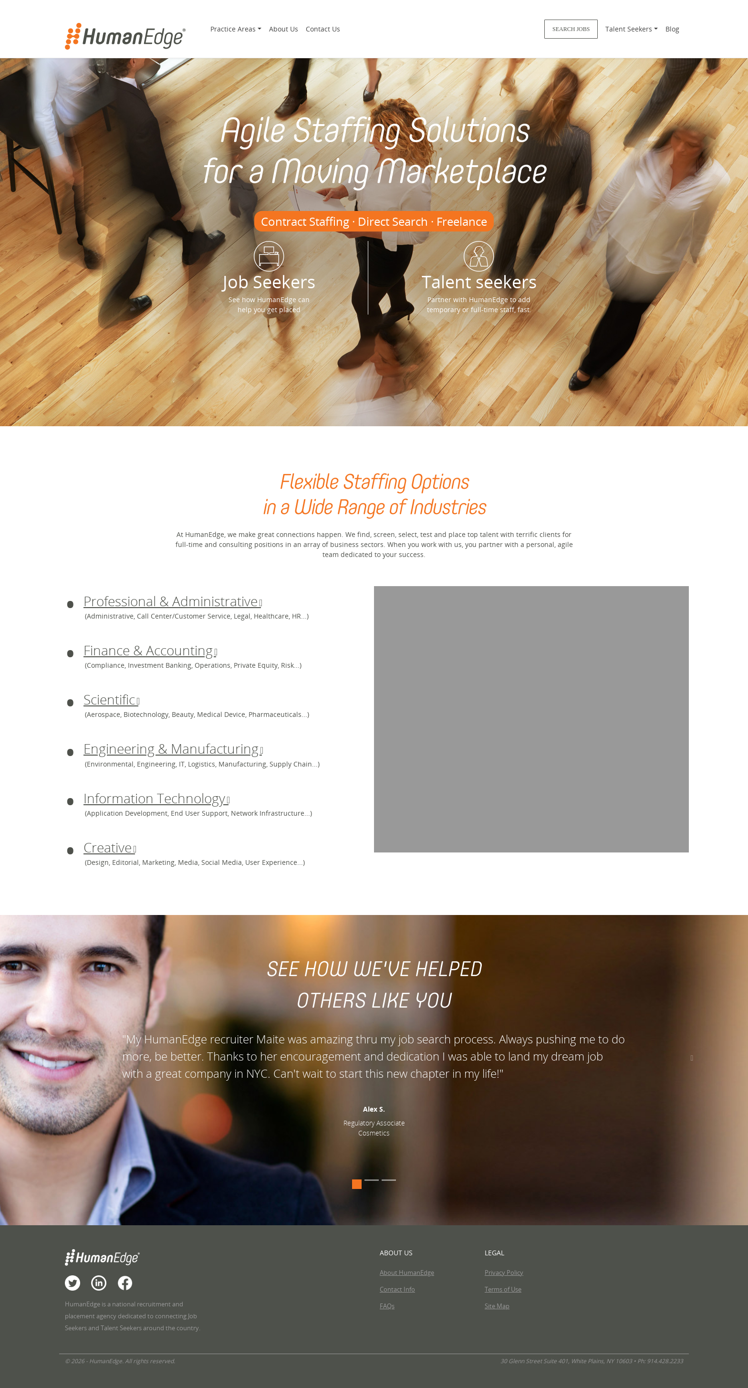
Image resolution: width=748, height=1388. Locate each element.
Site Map (497, 1306)
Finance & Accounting (149, 650)
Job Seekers (269, 267)
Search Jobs (571, 29)
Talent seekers (479, 267)
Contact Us (323, 28)
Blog (672, 28)
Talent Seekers (628, 28)
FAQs (387, 1306)
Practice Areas (233, 28)
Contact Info (397, 1289)
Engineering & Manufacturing (172, 748)
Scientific (110, 699)
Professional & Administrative (172, 601)
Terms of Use (503, 1289)
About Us (283, 28)
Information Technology (156, 798)
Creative (109, 847)
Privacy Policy (504, 1272)
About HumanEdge (407, 1272)
